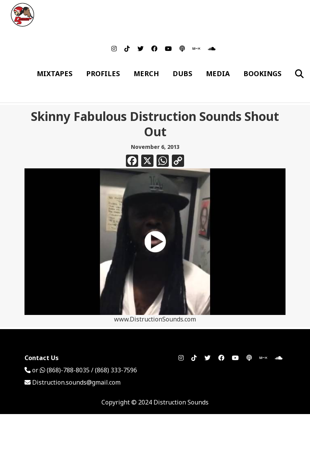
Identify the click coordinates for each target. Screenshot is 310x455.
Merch (146, 73)
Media (218, 73)
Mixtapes (54, 73)
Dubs (182, 73)
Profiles (103, 73)
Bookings (262, 73)
